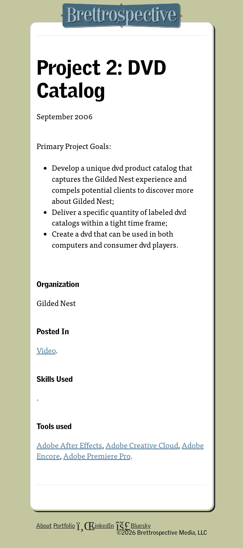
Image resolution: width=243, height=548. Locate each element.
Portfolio (64, 525)
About (44, 525)
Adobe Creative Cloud (142, 445)
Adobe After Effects (69, 445)
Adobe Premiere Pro (96, 455)
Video (46, 350)
